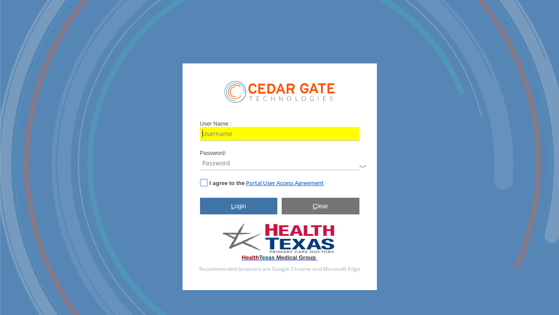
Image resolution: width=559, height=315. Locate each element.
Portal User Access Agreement (285, 183)
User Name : (216, 123)
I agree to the (227, 183)
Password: (213, 153)
